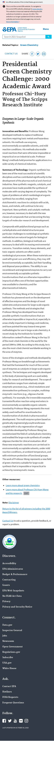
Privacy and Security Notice (17, 607)
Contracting (9, 580)
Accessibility (9, 563)
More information (12, 22)
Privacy (6, 601)
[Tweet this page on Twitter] (38, 54)
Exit (26, 493)
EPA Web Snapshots (13, 590)
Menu (46, 28)
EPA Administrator (12, 569)
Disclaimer (14, 502)
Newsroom (8, 641)
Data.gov (7, 625)
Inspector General (12, 630)
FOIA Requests (10, 697)
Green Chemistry (29, 45)
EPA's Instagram (26, 721)
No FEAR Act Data (12, 596)
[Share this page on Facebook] (32, 54)
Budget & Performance (14, 574)
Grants (6, 585)
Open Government (12, 646)
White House (9, 668)
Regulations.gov (11, 652)
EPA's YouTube (15, 721)
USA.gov (7, 663)
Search (48, 37)
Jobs (4, 636)
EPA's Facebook (4, 721)
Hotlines (7, 692)
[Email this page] (44, 54)
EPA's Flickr (21, 721)
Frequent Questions (13, 703)
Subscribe (7, 657)
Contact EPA (9, 686)
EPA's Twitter (10, 721)
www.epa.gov (37, 9)
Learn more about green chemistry (22, 485)
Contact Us (11, 53)
